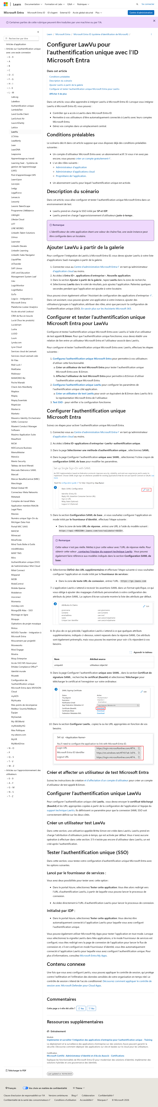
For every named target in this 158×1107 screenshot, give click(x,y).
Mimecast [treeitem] (16, 535)
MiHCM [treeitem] (15, 531)
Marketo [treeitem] (15, 413)
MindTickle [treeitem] (16, 539)
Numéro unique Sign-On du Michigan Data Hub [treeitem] (24, 520)
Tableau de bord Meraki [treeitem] (22, 465)
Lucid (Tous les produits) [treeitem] (22, 320)
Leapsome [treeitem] (16, 154)
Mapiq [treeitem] (14, 395)
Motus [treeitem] (14, 628)
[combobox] (21, 38)
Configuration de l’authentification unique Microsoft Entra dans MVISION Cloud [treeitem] (26, 686)
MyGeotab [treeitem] (16, 716)
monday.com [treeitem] (17, 605)
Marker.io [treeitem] (15, 409)
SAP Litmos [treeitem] (16, 268)
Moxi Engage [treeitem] (17, 649)
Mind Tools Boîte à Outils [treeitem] (23, 544)
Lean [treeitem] (13, 145)
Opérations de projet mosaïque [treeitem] (26, 623)
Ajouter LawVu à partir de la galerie (66, 84)
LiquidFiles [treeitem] (16, 259)
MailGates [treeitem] (16, 369)
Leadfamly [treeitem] (16, 140)
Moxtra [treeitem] (14, 654)
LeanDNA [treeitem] (15, 149)
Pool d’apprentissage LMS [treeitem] (23, 174)
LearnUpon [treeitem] (16, 179)
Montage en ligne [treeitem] (19, 614)
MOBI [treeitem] (14, 579)
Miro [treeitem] (13, 557)
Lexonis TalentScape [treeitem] (20, 206)
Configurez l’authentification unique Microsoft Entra (82, 358)
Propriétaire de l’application (71, 175)
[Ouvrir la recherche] (137, 4)
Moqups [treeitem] (15, 619)
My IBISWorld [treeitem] (17, 721)
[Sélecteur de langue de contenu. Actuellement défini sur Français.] (11, 1088)
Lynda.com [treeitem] (16, 342)
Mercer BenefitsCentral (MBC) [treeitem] (25, 478)
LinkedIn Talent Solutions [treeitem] (23, 232)
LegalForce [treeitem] (16, 192)
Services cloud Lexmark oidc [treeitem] (24, 355)
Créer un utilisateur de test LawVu (75, 393)
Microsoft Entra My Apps (93, 955)
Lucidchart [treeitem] (16, 324)
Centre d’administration (141, 12)
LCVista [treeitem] (14, 136)
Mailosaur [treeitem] (16, 373)
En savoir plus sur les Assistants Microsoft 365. (106, 308)
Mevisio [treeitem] (15, 513)
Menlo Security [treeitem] (18, 461)
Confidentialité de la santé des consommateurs (26, 1099)
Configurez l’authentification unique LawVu (77, 384)
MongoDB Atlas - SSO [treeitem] (22, 610)
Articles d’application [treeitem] (16, 44)
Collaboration (88, 1095)
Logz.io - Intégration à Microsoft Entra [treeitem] (21, 300)
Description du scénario (60, 80)
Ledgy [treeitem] (14, 188)
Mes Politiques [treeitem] (18, 730)
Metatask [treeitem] (15, 496)
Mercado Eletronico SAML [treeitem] (23, 470)
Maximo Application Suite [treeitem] (23, 434)
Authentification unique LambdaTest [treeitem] (22, 107)
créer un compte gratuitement (92, 158)
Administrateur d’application (71, 167)
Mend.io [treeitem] (15, 456)
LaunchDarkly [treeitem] (17, 122)
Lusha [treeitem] (14, 329)
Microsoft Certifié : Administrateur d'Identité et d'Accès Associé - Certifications (85, 1055)
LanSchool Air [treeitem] (17, 118)
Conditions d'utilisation (65, 1099)
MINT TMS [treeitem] (16, 553)
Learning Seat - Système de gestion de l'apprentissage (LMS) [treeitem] (24, 166)
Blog (74, 1095)
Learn (49, 34)
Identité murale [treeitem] (18, 671)
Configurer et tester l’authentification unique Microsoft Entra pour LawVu (84, 88)
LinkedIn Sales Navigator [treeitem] (23, 254)
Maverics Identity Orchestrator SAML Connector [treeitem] (26, 420)
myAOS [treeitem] (15, 696)
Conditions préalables (59, 76)
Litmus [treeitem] (14, 237)
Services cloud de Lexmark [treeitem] (23, 351)
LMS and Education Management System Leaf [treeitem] (23, 274)
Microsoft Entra (62, 34)
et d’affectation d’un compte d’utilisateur (106, 780)
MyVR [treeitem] (14, 739)
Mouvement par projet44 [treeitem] (23, 640)
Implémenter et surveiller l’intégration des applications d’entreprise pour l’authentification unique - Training (99, 1039)
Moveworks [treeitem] (16, 645)
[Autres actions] (151, 34)
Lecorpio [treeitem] (15, 183)
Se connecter (148, 3)
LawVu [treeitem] (14, 131)
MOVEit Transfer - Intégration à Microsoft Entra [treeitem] (26, 634)
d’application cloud (63, 271)
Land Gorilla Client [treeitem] (20, 114)
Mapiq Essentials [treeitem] (19, 400)
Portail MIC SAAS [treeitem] (19, 526)
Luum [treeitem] (14, 338)
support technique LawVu (61, 810)
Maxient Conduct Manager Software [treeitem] (24, 428)
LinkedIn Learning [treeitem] (19, 250)
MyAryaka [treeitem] (16, 700)
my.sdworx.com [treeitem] (18, 734)
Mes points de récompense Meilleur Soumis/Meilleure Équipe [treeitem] (24, 708)
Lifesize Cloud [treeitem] (17, 219)
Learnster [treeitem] (15, 241)
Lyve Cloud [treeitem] (16, 346)
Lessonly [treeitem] (15, 201)
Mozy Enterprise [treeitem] (19, 658)
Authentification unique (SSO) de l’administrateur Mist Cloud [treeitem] (25, 564)
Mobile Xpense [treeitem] (18, 588)
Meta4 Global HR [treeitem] (19, 487)
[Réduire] (38, 32)
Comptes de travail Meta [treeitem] (23, 501)
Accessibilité (85, 1099)
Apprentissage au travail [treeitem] (22, 158)
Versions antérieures (58, 1095)
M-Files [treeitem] (14, 360)
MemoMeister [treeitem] (18, 452)
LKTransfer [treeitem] (16, 263)
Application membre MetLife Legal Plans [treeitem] (24, 507)
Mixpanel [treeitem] (15, 574)
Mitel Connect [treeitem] (18, 570)
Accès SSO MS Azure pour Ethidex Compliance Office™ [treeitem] (24, 664)
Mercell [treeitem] (14, 474)
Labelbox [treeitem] (15, 101)
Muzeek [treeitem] (15, 675)
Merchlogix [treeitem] (16, 483)
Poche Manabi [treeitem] (18, 382)
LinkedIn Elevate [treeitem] (19, 245)
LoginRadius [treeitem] (17, 289)
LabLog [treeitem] (14, 96)
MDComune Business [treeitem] (21, 447)
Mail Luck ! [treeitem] (16, 364)
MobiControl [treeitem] (17, 583)
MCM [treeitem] (14, 443)
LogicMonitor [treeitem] (17, 285)
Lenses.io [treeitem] (15, 197)
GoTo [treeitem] (13, 294)
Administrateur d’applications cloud (75, 171)
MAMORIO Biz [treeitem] (18, 377)
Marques (101, 1099)
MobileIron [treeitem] (16, 592)
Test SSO (58, 402)
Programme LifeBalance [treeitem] (22, 210)
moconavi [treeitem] (16, 596)
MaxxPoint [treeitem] (16, 438)
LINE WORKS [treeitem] (17, 228)
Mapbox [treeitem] (15, 391)
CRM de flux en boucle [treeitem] (22, 315)
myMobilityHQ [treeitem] (18, 725)
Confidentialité (105, 1095)
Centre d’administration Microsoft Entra (95, 266)
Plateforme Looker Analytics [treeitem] (24, 306)
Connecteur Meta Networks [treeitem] (24, 492)
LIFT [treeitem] (13, 223)
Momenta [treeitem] (16, 601)
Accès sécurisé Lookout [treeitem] (22, 311)
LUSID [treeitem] (14, 333)
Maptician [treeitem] (16, 404)
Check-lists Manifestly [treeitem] (21, 386)
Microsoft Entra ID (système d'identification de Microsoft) (101, 34)
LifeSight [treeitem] (15, 214)
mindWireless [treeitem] (17, 548)
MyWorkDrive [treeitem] (17, 743)
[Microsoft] (6, 4)
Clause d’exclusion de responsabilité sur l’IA (24, 1095)
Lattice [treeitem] (14, 127)
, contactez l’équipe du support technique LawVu (104, 551)
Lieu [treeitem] (13, 280)
